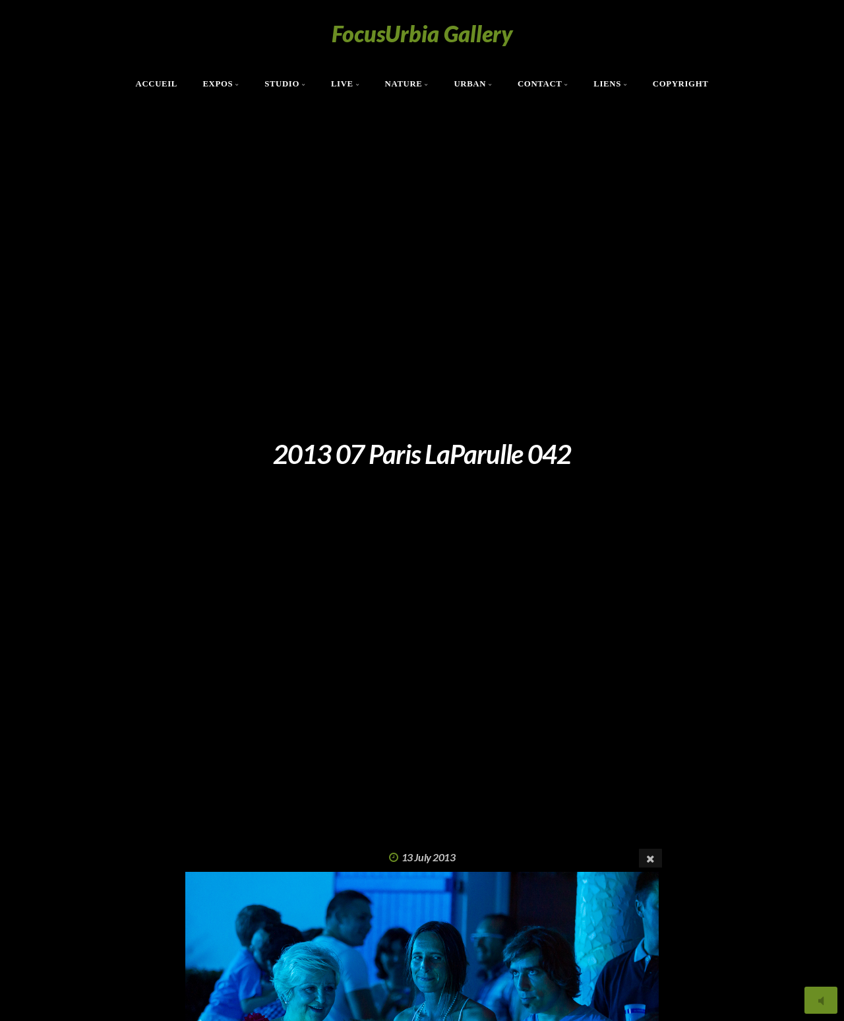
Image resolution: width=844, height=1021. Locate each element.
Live (342, 83)
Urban (470, 83)
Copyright (681, 83)
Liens (607, 83)
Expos (217, 83)
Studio (281, 83)
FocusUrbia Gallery (422, 33)
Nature (404, 83)
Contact (540, 83)
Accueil (157, 83)
